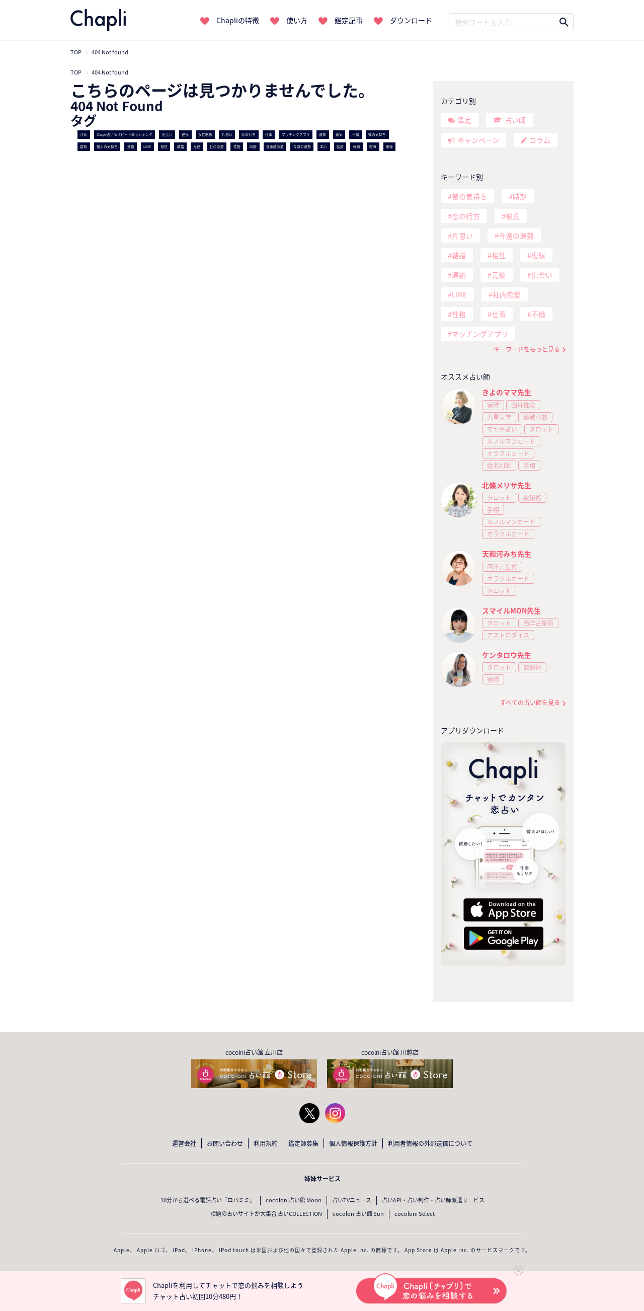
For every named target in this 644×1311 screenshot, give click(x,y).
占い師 (515, 120)
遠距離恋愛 (275, 146)
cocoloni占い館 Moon (293, 1200)
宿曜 (493, 405)
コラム (539, 140)
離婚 (180, 146)
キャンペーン (478, 140)
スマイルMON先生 (511, 610)
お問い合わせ (225, 1143)
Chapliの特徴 (237, 20)
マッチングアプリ (296, 134)
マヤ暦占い (502, 429)
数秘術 (532, 497)
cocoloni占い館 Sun (358, 1213)
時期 (253, 146)
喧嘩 (372, 146)
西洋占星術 (502, 566)
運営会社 (184, 1143)
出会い (167, 134)
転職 (356, 146)
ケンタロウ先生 (506, 655)
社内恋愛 (217, 146)
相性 (164, 146)
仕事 (268, 134)
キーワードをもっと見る (527, 349)
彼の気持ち (377, 134)
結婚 (340, 146)
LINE (147, 146)
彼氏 (185, 134)
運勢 (322, 134)
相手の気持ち (107, 146)
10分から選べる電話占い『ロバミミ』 (207, 1200)
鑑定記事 (349, 20)
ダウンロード (411, 20)
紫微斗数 (535, 417)
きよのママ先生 (506, 392)
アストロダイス (508, 635)
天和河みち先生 (506, 554)
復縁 (389, 146)
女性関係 (205, 134)
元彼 (196, 146)
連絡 (130, 146)
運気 (339, 134)
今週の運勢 (302, 146)
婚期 (83, 146)
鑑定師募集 (303, 1143)
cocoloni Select (414, 1213)
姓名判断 (499, 465)
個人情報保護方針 (353, 1143)
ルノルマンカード (511, 441)
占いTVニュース (351, 1200)
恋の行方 (249, 134)
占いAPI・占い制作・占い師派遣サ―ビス (433, 1200)
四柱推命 (523, 405)
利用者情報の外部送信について (430, 1143)
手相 (529, 465)
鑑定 (464, 120)
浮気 (83, 134)
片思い (227, 134)
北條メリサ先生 (506, 485)
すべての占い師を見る (530, 703)
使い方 (296, 20)
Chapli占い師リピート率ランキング (124, 134)
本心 (323, 146)
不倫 (355, 134)
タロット (541, 429)
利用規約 (266, 1143)
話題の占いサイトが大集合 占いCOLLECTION (266, 1213)
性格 (236, 146)
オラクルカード (508, 453)
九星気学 (499, 417)
